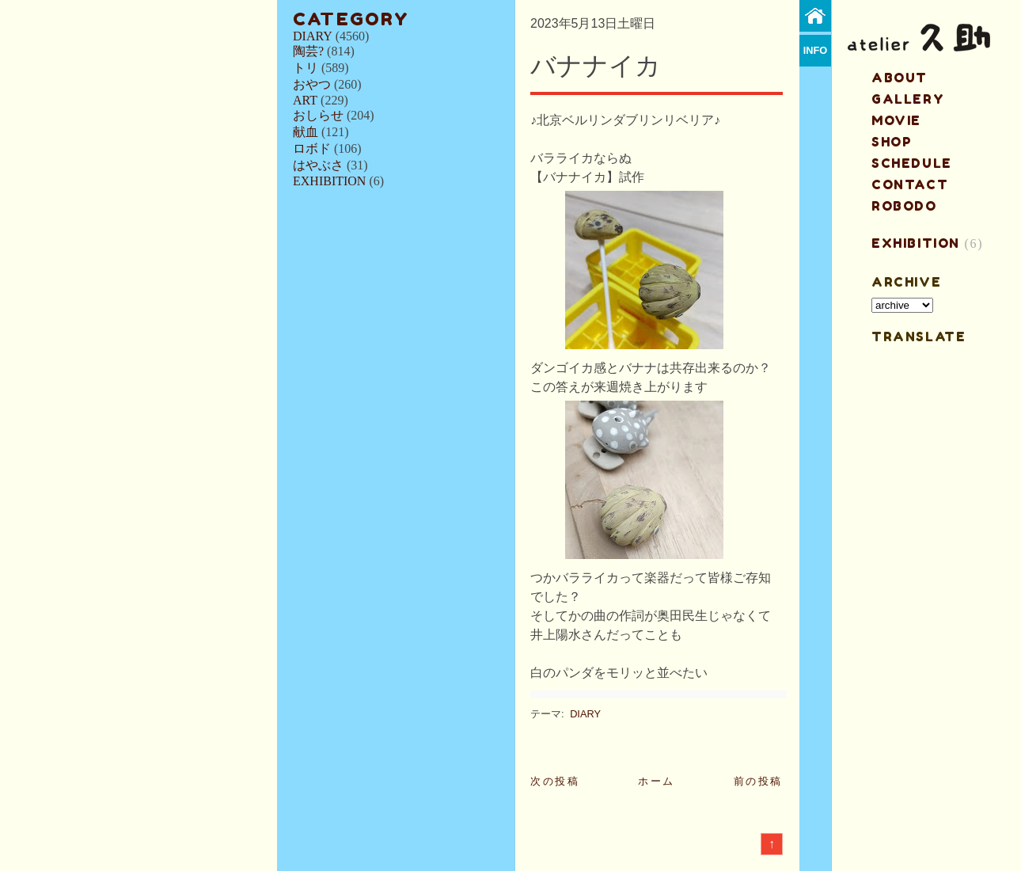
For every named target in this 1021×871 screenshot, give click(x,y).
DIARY (312, 36)
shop (891, 142)
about (899, 78)
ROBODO (904, 206)
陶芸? (308, 51)
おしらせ (318, 115)
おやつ (312, 84)
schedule (911, 163)
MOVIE (896, 120)
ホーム (656, 781)
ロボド (312, 148)
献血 (305, 132)
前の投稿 (758, 781)
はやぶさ (318, 165)
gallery (907, 99)
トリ (305, 67)
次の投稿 (554, 781)
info (815, 50)
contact (909, 184)
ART (305, 100)
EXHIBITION (329, 181)
